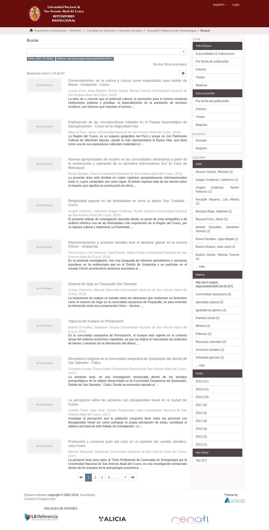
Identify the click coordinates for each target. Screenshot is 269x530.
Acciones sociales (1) (210, 349)
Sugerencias (47, 498)
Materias (201, 85)
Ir (184, 51)
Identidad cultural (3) (209, 302)
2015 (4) (201, 428)
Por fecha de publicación (212, 61)
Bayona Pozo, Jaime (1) (212, 219)
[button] (219, 4)
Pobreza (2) (204, 333)
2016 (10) (202, 397)
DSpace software (35, 494)
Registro (201, 148)
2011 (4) (201, 420)
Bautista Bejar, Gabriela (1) (214, 211)
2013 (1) (201, 444)
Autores (201, 69)
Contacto (30, 498)
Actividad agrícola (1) (210, 357)
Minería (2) (203, 325)
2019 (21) (202, 381)
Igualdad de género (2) (211, 310)
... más (200, 266)
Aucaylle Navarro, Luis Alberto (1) (217, 201)
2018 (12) (202, 389)
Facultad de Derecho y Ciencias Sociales (114, 30)
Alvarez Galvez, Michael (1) (214, 171)
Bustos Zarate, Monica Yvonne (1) (217, 256)
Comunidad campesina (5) (213, 294)
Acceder (201, 140)
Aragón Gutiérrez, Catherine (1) (217, 179)
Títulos (200, 77)
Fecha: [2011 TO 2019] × (41, 58)
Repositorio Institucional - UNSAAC (58, 30)
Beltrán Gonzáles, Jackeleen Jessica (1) (217, 229)
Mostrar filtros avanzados (170, 64)
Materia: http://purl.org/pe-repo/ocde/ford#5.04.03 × (84, 58)
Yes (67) (201, 460)
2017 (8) (201, 405)
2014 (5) (201, 413)
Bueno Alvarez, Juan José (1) (215, 246)
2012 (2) (201, 436)
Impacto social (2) (207, 318)
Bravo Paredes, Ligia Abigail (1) (217, 239)
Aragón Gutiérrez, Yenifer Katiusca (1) (217, 189)
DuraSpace (87, 494)
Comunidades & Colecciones (215, 53)
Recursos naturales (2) (211, 341)
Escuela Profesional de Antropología (171, 30)
